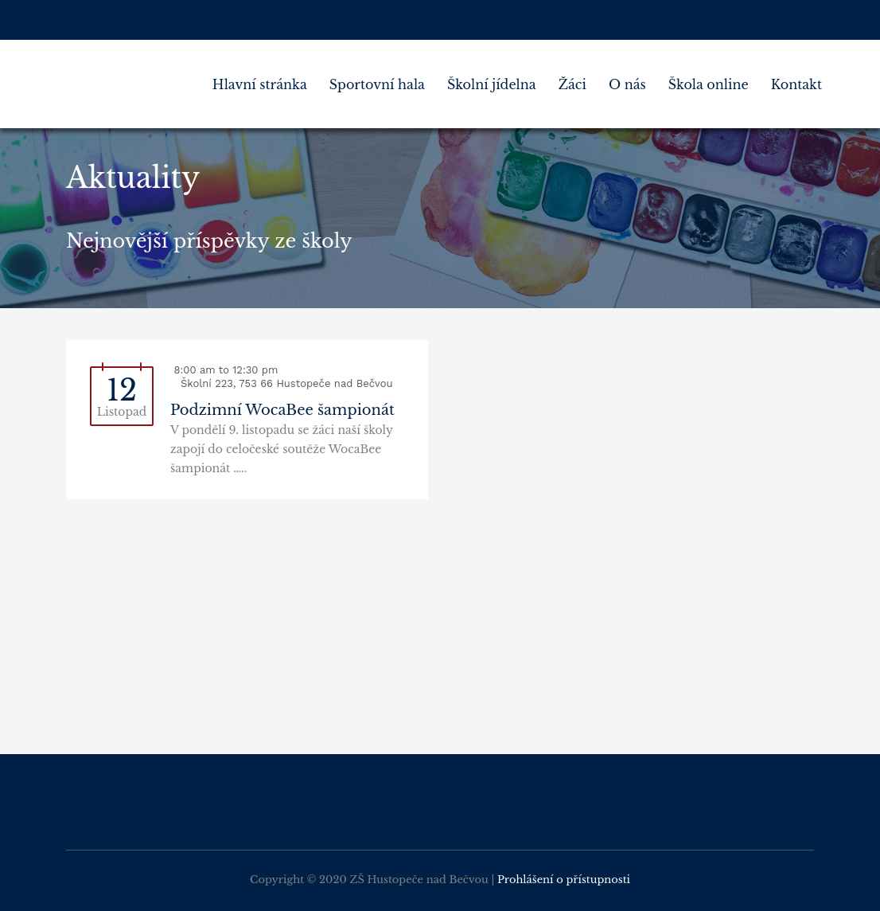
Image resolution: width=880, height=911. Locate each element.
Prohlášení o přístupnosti (563, 879)
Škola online (708, 84)
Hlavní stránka (259, 84)
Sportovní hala (377, 84)
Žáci (572, 84)
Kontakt (796, 84)
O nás (627, 84)
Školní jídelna (491, 84)
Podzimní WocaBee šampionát (282, 410)
